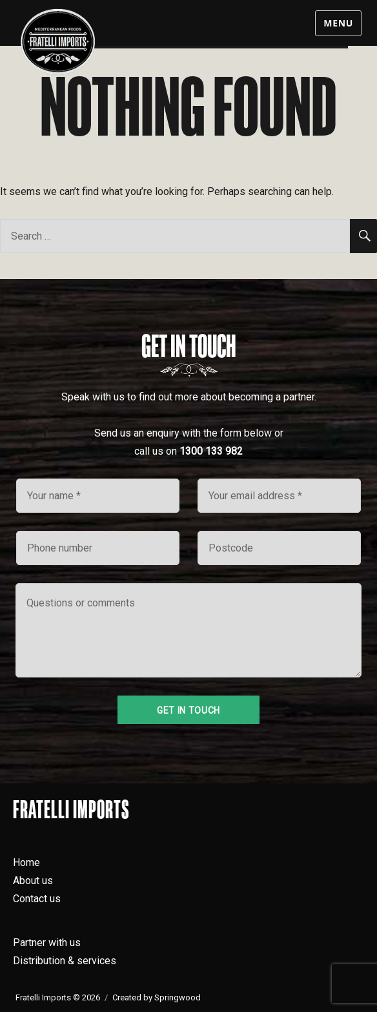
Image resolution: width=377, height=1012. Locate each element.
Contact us (37, 899)
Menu (338, 23)
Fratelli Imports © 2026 (57, 997)
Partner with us (47, 942)
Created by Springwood (156, 997)
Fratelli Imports (71, 809)
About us (33, 880)
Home (26, 862)
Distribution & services (64, 961)
